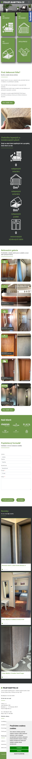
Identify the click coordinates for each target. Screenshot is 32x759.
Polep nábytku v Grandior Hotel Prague (13, 673)
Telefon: (3, 459)
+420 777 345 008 (8, 713)
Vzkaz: (3, 476)
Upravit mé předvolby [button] (19, 753)
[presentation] (12, 494)
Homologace (4, 728)
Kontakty (20, 500)
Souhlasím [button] (19, 747)
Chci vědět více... (8, 103)
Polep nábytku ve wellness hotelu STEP (13, 619)
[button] (2, 8)
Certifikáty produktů (6, 721)
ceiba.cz (3, 741)
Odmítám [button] (19, 750)
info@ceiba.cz (7, 708)
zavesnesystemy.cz (6, 744)
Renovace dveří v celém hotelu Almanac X (14, 565)
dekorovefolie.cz (5, 747)
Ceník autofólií (4, 731)
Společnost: (4, 465)
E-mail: (3, 470)
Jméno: (3, 454)
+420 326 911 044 (7, 712)
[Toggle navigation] (29, 2)
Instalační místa (5, 724)
